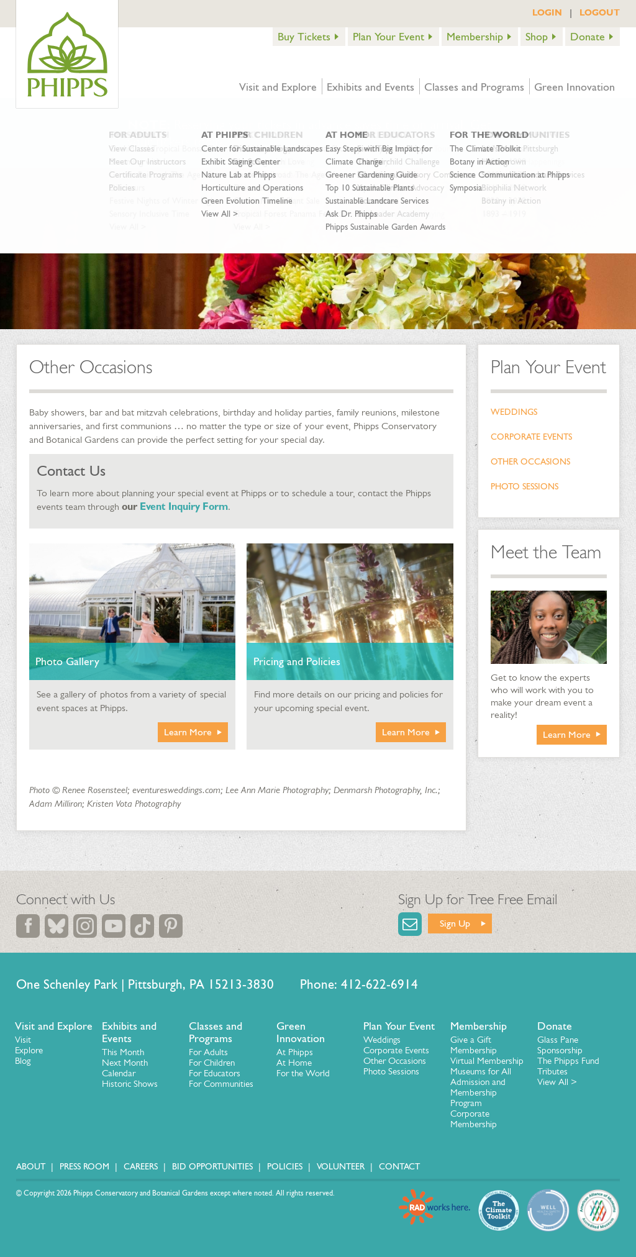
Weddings (514, 412)
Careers (141, 1166)
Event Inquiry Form (184, 506)
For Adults (208, 1052)
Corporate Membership (473, 1119)
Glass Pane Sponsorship (560, 1045)
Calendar (118, 1073)
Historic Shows (130, 1083)
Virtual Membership (487, 1060)
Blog (22, 1060)
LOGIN (547, 12)
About (30, 1166)
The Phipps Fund (568, 1060)
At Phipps (294, 1052)
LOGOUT (599, 12)
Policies (284, 1166)
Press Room (84, 1166)
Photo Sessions (524, 486)
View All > (557, 1081)
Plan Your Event (388, 36)
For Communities (221, 1083)
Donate (587, 36)
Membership (475, 36)
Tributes (552, 1071)
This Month (123, 1052)
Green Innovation (574, 87)
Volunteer (341, 1166)
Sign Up (455, 923)
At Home (294, 1062)
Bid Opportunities (212, 1166)
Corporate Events (531, 437)
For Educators (214, 1073)
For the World (303, 1073)
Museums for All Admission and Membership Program (480, 1087)
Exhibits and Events (370, 87)
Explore (29, 1050)
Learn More (188, 732)
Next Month (125, 1062)
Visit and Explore (278, 87)
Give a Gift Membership (473, 1045)
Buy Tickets (304, 36)
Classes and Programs (474, 87)
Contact (399, 1166)
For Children (212, 1062)
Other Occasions (530, 461)
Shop (536, 36)
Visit (23, 1039)
